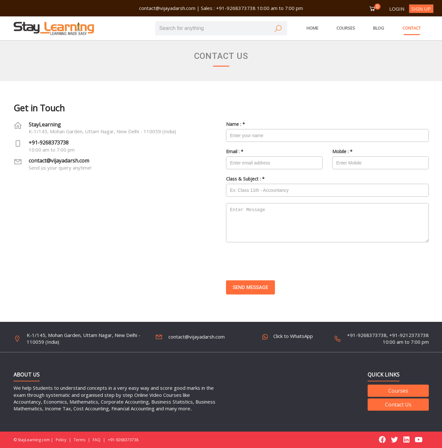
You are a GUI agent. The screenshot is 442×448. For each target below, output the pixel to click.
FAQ (96, 440)
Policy (61, 440)
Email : (234, 151)
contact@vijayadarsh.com (167, 8)
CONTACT (411, 28)
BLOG (378, 28)
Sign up (421, 8)
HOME (312, 28)
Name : (235, 124)
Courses (398, 390)
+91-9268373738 (49, 142)
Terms (79, 440)
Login (396, 8)
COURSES (345, 28)
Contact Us (398, 404)
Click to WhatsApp (288, 337)
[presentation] (275, 261)
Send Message (250, 287)
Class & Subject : (245, 179)
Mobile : (342, 151)
